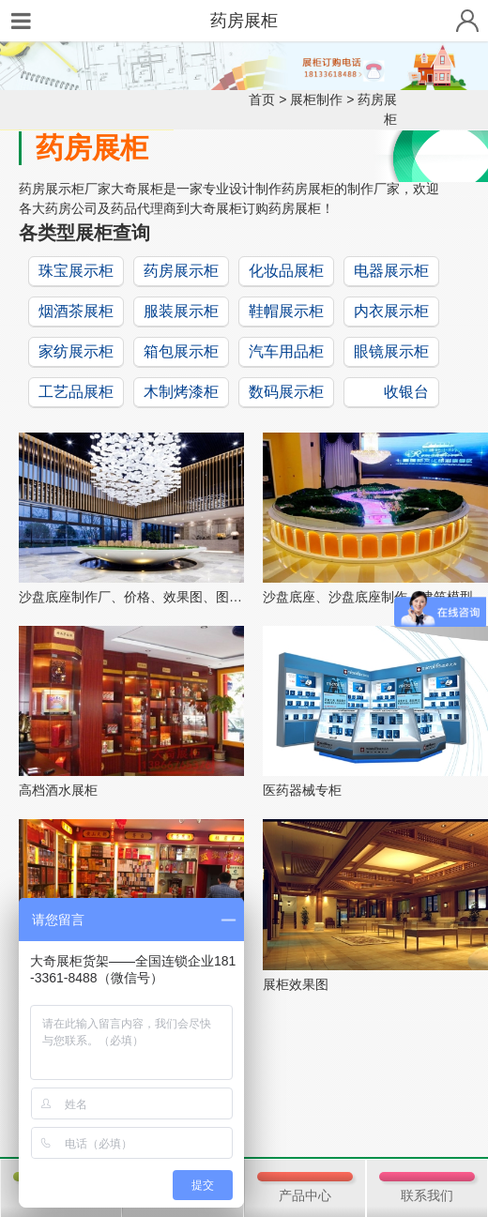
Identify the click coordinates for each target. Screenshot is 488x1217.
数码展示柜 (286, 392)
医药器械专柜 (302, 790)
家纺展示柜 (76, 351)
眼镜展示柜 (391, 351)
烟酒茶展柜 (76, 311)
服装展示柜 (181, 311)
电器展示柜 (391, 271)
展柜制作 (316, 99)
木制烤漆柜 (181, 392)
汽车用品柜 (286, 351)
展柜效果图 (295, 984)
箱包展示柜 (181, 351)
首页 (262, 99)
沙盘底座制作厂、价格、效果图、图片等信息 (131, 596)
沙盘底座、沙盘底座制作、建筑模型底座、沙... (375, 596)
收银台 (406, 392)
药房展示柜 (181, 271)
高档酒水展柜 (58, 790)
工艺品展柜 (76, 392)
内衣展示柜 (391, 311)
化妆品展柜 (286, 271)
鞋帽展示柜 (286, 311)
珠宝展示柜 (76, 271)
